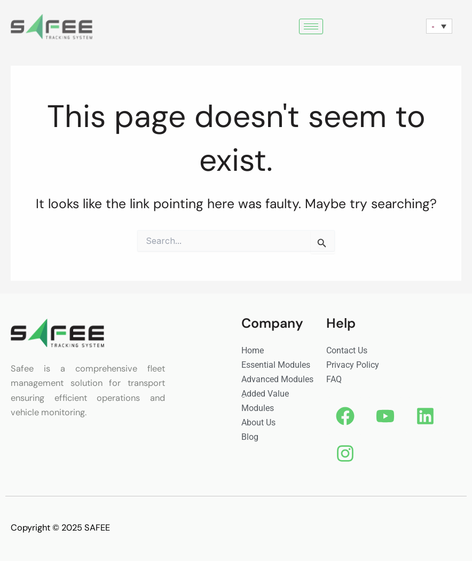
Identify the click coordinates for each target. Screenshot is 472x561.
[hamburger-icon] (311, 26)
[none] (439, 26)
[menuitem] (439, 26)
